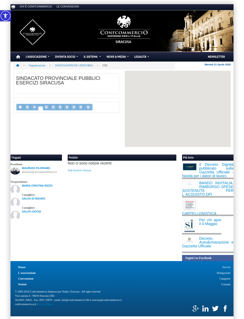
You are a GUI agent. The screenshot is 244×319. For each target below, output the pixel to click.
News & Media (118, 57)
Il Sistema (93, 57)
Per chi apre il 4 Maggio (210, 222)
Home (21, 267)
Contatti (225, 284)
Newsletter (216, 56)
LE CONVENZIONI (67, 6)
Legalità (142, 57)
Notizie (73, 157)
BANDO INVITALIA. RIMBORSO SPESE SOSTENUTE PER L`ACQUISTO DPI (208, 188)
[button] (5, 16)
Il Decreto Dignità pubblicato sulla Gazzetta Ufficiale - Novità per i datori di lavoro (208, 170)
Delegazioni (223, 272)
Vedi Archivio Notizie (79, 170)
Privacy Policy (45, 304)
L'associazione (27, 272)
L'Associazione (38, 57)
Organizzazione (37, 65)
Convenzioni (25, 278)
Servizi (226, 267)
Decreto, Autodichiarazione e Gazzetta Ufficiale (208, 242)
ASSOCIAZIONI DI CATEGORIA (74, 65)
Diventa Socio (67, 57)
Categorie (224, 278)
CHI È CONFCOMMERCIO (36, 6)
